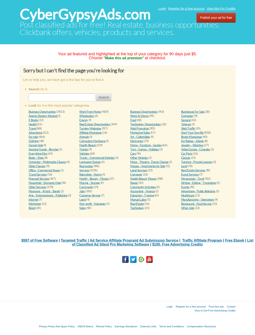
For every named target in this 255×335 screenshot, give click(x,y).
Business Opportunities (42, 111)
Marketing (35, 203)
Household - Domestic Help (45, 183)
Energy (83, 120)
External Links (148, 326)
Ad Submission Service (158, 240)
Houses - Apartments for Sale (147, 166)
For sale (33, 137)
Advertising (35, 132)
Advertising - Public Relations (198, 191)
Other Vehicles (139, 157)
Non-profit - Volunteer (92, 203)
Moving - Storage (89, 183)
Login (162, 8)
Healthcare (187, 195)
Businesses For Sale (193, 111)
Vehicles (84, 153)
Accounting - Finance (142, 191)
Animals (84, 137)
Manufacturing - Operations (197, 199)
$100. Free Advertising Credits (177, 244)
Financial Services (39, 178)
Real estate (86, 166)
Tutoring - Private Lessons (196, 162)
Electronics (136, 141)
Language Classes (90, 162)
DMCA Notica (85, 326)
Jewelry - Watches (192, 145)
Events (185, 187)
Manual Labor (138, 199)
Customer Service (90, 195)
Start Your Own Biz (192, 132)
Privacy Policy (47, 326)
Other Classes (37, 166)
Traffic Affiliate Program (202, 240)
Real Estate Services (193, 170)
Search (104, 97)
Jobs (82, 191)
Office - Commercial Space (44, 170)
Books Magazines (191, 137)
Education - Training (142, 195)
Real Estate (137, 203)
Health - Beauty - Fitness (94, 178)
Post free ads (216, 306)
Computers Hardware (92, 141)
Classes (185, 157)
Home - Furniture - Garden (146, 145)
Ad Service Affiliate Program (113, 240)
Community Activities (143, 187)
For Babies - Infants (192, 141)
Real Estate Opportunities (94, 124)
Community (86, 187)
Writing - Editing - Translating (198, 183)
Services (84, 170)
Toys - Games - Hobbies (144, 149)
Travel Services (38, 174)
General (186, 120)
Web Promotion (139, 128)
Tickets (83, 149)
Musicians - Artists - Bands (44, 191)
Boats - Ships (36, 157)
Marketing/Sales (140, 132)
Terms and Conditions (171, 326)
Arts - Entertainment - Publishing (48, 195)
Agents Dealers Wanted (43, 116)
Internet (33, 199)
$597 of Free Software (39, 240)
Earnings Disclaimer (126, 326)
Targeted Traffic (74, 240)
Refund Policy (104, 326)
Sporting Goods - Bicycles (43, 149)
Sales (82, 208)
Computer (187, 116)
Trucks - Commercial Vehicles (96, 157)
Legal (82, 199)
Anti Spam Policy (65, 326)
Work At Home (139, 116)
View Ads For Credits (221, 8)
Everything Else (38, 153)
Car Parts (187, 153)
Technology (137, 208)
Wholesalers (86, 116)
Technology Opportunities (145, 124)
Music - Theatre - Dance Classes (149, 162)
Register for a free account (186, 8)
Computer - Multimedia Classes (47, 162)
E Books (33, 120)
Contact (231, 306)
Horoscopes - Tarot (192, 178)
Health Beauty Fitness (143, 178)
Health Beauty (88, 145)
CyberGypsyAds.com (85, 14)
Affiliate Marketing (90, 132)
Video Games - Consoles (195, 149)
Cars (133, 153)
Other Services (37, 187)
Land (184, 166)
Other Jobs (187, 208)
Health (33, 124)
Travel (32, 128)
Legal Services (138, 170)
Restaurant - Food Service (196, 203)
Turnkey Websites (90, 128)
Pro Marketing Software (129, 244)
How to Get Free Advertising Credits (215, 310)
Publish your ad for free (216, 17)
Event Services (190, 174)
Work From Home (90, 111)
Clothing (34, 141)
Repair (134, 183)
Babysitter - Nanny (90, 174)
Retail (32, 208)
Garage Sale (36, 145)
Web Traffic (188, 128)
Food (133, 120)
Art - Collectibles (140, 137)
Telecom (186, 124)
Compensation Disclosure (201, 326)
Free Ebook (234, 240)
